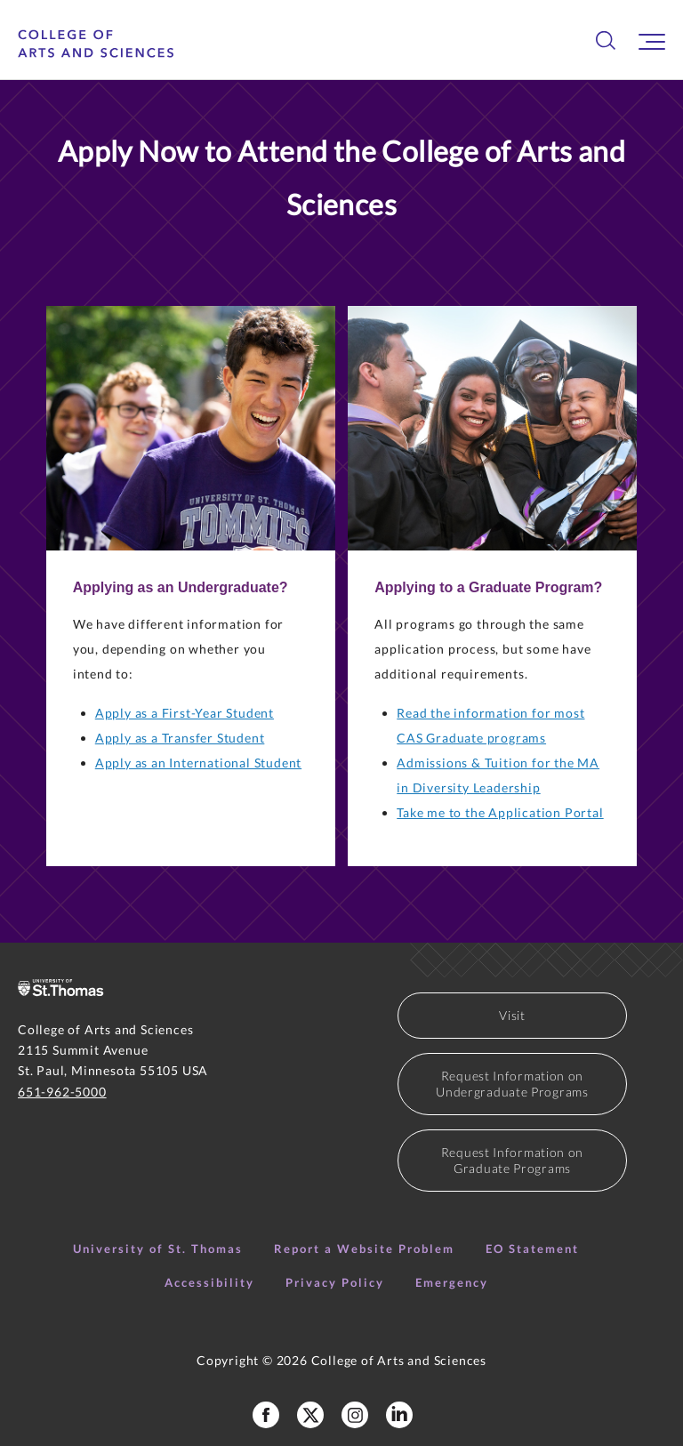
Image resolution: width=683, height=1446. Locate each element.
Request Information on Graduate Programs (512, 1160)
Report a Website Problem (364, 1248)
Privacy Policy (334, 1282)
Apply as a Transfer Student (180, 737)
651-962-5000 (62, 1091)
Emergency (451, 1282)
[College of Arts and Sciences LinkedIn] (399, 1415)
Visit (512, 1015)
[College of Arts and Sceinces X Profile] (310, 1415)
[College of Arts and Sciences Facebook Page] (266, 1415)
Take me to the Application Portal (500, 812)
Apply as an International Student (198, 762)
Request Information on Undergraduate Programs (512, 1083)
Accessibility (209, 1282)
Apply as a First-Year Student (184, 712)
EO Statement (532, 1248)
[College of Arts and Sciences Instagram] (355, 1415)
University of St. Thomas (158, 1248)
